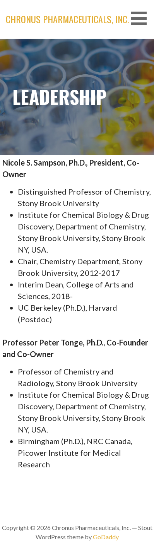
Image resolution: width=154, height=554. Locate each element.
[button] (141, 18)
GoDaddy (106, 536)
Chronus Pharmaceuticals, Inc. (67, 19)
